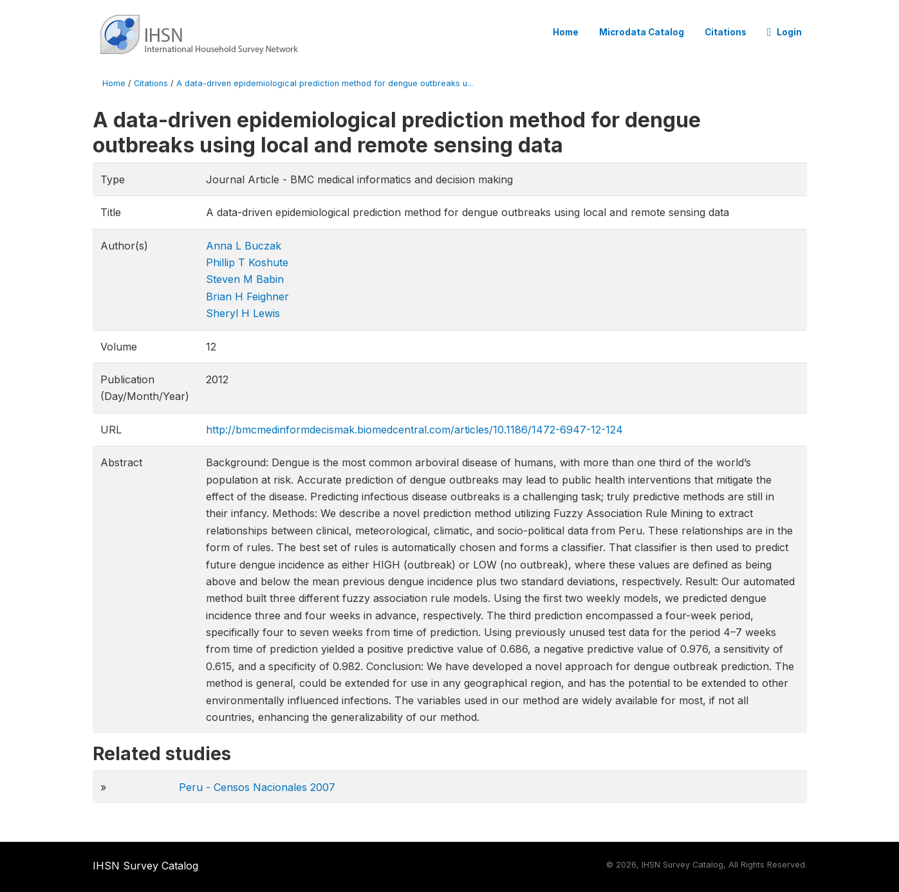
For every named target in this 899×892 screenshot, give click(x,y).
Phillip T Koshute (247, 262)
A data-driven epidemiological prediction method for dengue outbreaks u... (324, 83)
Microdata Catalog (641, 32)
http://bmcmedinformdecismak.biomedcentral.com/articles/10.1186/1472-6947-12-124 (414, 429)
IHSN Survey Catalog (145, 865)
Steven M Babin (245, 279)
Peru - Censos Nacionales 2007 (257, 787)
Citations (725, 32)
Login (784, 32)
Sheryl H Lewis (243, 313)
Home (566, 32)
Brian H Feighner (247, 296)
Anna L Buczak (243, 245)
